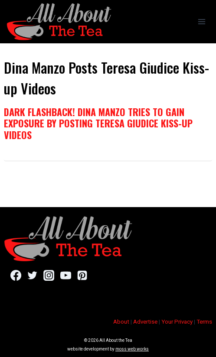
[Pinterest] (82, 275)
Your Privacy (177, 321)
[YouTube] (65, 275)
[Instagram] (48, 275)
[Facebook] (15, 275)
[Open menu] (201, 21)
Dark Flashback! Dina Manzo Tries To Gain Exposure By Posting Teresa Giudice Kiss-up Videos (98, 123)
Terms (204, 321)
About (121, 321)
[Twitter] (32, 275)
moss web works (132, 349)
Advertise (145, 321)
